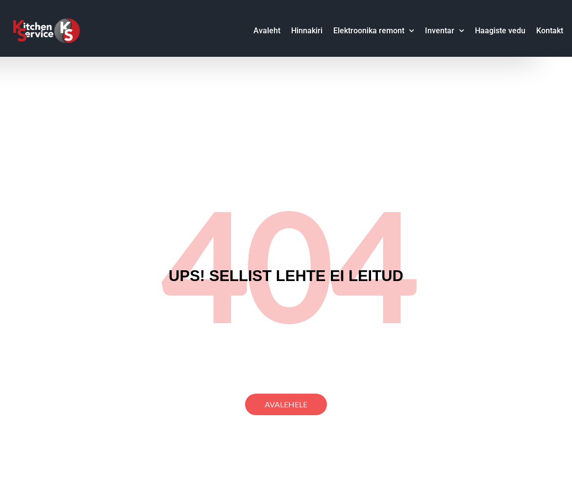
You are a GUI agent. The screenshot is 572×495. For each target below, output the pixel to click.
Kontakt (549, 30)
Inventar (444, 30)
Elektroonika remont (373, 30)
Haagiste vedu (500, 30)
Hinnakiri (307, 30)
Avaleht (266, 30)
